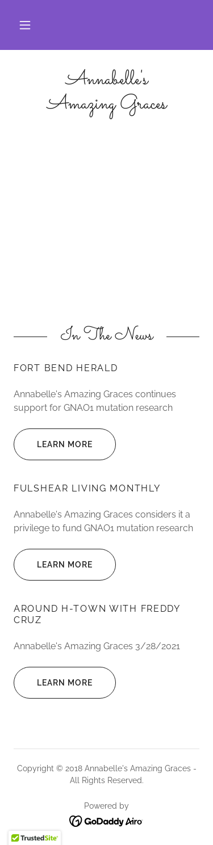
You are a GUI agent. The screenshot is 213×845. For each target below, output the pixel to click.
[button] (25, 25)
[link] (106, 92)
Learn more (53, 444)
